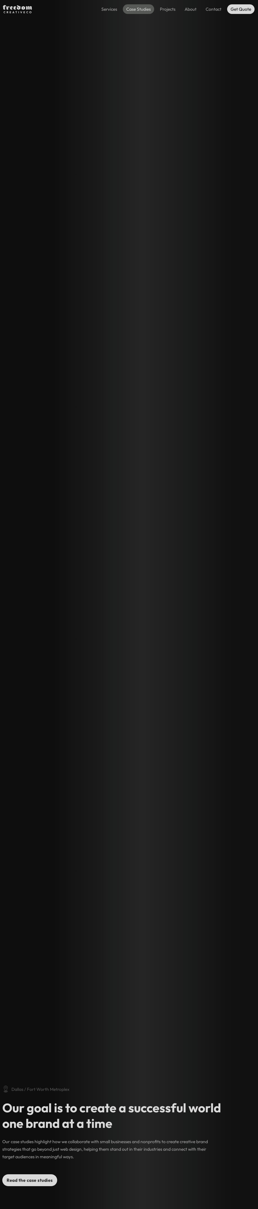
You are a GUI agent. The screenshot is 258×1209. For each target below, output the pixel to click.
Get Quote (241, 9)
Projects (167, 9)
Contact (213, 9)
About (190, 9)
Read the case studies (30, 1180)
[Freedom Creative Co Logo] (17, 12)
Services (109, 9)
